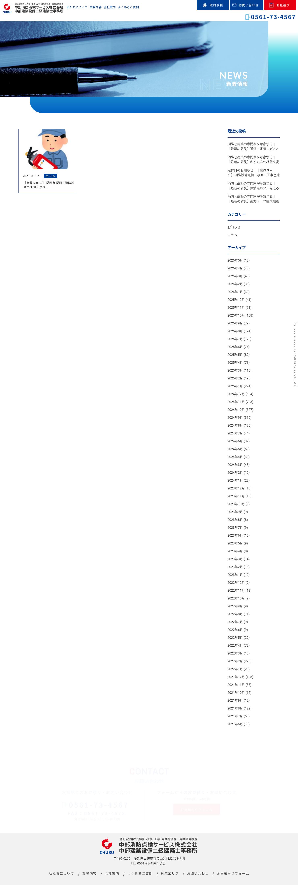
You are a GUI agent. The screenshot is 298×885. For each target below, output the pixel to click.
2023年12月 (236, 488)
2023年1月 (235, 575)
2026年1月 (235, 292)
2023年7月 (235, 528)
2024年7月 (235, 433)
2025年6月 (235, 347)
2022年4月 (235, 645)
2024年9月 (235, 418)
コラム (232, 235)
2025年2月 (235, 378)
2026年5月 (235, 260)
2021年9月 (235, 700)
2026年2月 (235, 284)
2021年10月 (236, 693)
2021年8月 (235, 708)
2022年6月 (235, 630)
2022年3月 (235, 653)
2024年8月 (235, 425)
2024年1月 (235, 480)
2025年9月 (235, 323)
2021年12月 (236, 677)
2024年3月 (235, 465)
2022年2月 (235, 661)
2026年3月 (235, 276)
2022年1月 (235, 669)
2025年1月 (235, 386)
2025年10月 (236, 315)
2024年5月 (235, 449)
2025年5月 (235, 355)
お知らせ (234, 227)
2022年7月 (235, 622)
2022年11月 (236, 590)
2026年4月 (235, 268)
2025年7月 (235, 339)
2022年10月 (236, 598)
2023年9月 (235, 512)
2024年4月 (235, 457)
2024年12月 (236, 394)
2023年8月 (235, 520)
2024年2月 (235, 473)
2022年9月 (235, 606)
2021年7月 (235, 716)
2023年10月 (236, 504)
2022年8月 (235, 614)
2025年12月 (236, 300)
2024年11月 (236, 402)
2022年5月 (235, 638)
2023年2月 (235, 567)
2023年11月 (236, 496)
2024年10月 (236, 410)
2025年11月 (236, 308)
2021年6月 (235, 724)
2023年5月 (235, 543)
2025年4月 (235, 363)
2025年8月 (235, 331)
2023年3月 (235, 559)
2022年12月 (236, 583)
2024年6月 (235, 441)
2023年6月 (235, 535)
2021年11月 (236, 685)
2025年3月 (235, 370)
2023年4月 (235, 551)
